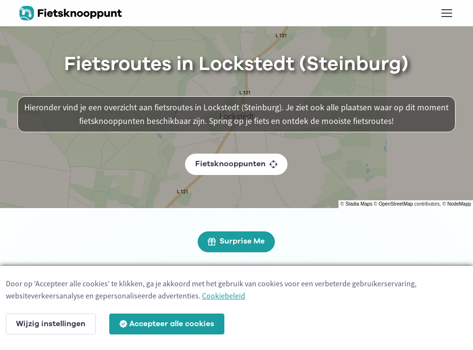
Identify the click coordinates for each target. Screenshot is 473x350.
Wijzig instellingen (50, 323)
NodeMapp (459, 204)
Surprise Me (236, 241)
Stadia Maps (358, 204)
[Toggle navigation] (446, 13)
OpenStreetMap (396, 204)
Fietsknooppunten (236, 163)
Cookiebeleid (223, 295)
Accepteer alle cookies (166, 323)
